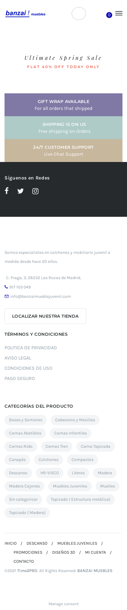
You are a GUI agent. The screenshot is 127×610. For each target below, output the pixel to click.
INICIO (11, 543)
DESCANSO (37, 543)
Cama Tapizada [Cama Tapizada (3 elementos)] (95, 446)
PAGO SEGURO (20, 378)
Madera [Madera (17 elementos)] (105, 472)
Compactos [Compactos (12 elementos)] (82, 459)
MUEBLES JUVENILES (77, 543)
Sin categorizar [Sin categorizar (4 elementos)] (23, 499)
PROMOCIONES (28, 552)
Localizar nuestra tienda (45, 316)
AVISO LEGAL (18, 358)
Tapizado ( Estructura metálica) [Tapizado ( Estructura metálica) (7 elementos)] (80, 499)
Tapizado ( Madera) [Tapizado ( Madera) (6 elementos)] (27, 512)
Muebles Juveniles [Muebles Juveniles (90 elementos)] (70, 486)
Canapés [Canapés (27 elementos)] (17, 459)
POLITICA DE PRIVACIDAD (31, 347)
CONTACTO (24, 561)
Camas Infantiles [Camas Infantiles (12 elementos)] (70, 433)
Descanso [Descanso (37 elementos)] (18, 472)
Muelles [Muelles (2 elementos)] (107, 486)
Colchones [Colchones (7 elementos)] (49, 459)
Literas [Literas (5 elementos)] (78, 472)
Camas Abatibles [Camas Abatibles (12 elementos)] (25, 433)
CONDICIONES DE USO (28, 368)
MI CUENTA (95, 552)
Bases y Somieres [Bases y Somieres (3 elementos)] (25, 419)
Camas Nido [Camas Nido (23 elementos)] (21, 446)
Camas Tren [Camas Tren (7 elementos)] (57, 446)
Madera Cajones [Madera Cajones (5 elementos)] (24, 486)
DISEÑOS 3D (63, 552)
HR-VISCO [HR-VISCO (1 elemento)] (49, 472)
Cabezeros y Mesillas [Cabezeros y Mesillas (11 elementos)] (75, 419)
